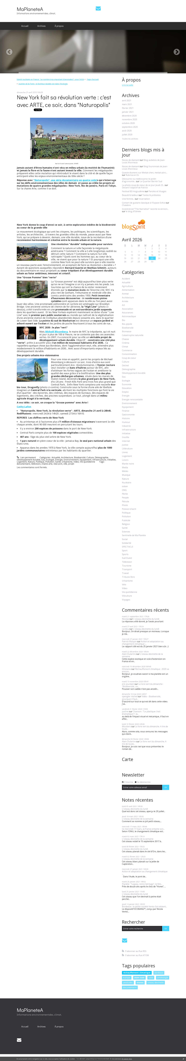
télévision (36, 463)
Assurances (127, 312)
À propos (59, 25)
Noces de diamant (130, 160)
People (125, 497)
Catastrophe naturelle (132, 335)
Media (125, 467)
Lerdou (125, 628)
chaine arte (47, 463)
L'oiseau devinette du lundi (146, 619)
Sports (125, 554)
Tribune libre (128, 577)
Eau (43, 459)
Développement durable (28, 459)
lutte (151, 977)
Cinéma (125, 343)
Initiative (111, 459)
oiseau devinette (156, 982)
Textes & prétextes (151, 195)
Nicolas (125, 619)
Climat (125, 346)
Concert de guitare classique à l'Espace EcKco (143, 202)
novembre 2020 (129, 119)
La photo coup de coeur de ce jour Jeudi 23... (143, 185)
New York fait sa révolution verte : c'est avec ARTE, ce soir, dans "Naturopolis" (64, 101)
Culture (90, 457)
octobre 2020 (128, 123)
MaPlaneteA (30, 8)
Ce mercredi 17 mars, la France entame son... (143, 828)
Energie (59, 459)
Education (126, 388)
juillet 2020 (127, 134)
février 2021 (128, 108)
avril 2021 (126, 100)
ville (65, 463)
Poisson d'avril (129, 509)
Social (124, 539)
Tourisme (126, 565)
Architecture (67, 457)
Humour (126, 422)
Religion (126, 524)
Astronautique (129, 316)
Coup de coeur (129, 358)
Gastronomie (128, 414)
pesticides (128, 982)
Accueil (24, 25)
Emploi (125, 392)
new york (57, 463)
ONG (124, 490)
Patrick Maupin (129, 641)
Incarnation (144, 198)
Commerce (127, 350)
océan (125, 486)
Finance (125, 411)
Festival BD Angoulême (133, 191)
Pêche (125, 494)
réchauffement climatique (136, 972)
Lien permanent (26, 457)
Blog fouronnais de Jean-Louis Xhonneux (145, 167)
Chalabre (126, 205)
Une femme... (128, 198)
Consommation (129, 354)
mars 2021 (127, 104)
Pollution (49, 461)
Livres (125, 452)
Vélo (124, 584)
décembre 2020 (129, 115)
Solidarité (126, 543)
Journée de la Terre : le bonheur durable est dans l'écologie (43, 84)
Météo (125, 471)
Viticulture (127, 596)
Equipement (85, 459)
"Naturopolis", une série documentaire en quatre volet (65, 180)
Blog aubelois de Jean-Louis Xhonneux (143, 161)
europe (126, 977)
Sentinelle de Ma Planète (134, 535)
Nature (31, 461)
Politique (40, 461)
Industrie (126, 426)
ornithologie (162, 977)
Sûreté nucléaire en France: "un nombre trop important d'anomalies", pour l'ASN (50, 79)
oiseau (140, 982)
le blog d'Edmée (133, 211)
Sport (124, 550)
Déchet (125, 365)
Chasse (125, 339)
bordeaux (158, 972)
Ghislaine (126, 669)
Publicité (126, 520)
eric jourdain (128, 684)
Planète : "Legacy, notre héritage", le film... (142, 884)
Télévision (127, 562)
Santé (58, 461)
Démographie (101, 457)
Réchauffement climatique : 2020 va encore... (145, 670)
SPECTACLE (127, 547)
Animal (125, 294)
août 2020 (127, 131)
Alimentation (128, 290)
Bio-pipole (127, 324)
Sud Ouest (127, 558)
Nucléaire (126, 482)
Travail (125, 573)
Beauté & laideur (130, 195)
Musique (126, 475)
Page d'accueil (93, 79)
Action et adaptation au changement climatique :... (143, 642)
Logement (22, 461)
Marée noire (128, 464)
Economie (126, 384)
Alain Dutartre (129, 654)
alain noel (139, 977)
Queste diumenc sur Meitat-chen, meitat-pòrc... (144, 172)
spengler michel (129, 696)
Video (76, 461)
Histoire (126, 418)
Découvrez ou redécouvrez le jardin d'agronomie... (139, 180)
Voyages (126, 599)
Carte (127, 759)
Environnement (71, 459)
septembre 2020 (130, 127)
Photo (125, 505)
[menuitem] (25, 26)
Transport (127, 569)
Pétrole (125, 501)
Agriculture (127, 286)
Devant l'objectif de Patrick (135, 187)
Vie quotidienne (87, 461)
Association (127, 309)
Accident (126, 279)
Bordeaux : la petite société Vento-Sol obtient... (144, 906)
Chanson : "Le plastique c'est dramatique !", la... (141, 712)
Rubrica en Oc (132, 175)
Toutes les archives (130, 139)
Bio (123, 320)
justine (125, 711)
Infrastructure (99, 459)
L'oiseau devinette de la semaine (142, 655)
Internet (126, 441)
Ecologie (50, 459)
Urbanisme (67, 461)
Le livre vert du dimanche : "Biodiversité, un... (142, 685)
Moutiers (126, 726)
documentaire (23, 463)
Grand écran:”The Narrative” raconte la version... (145, 209)
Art (123, 305)
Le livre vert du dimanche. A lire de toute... (145, 727)
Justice (125, 445)
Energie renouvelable (132, 399)
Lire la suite (127, 85)
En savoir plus (127, 1059)
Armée (125, 301)
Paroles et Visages (157, 191)
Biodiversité (80, 457)
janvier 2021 (128, 112)
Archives (41, 25)
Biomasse (126, 331)
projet (71, 463)
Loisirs (125, 460)
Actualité (56, 457)
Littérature (127, 448)
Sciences (126, 531)
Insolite (125, 437)
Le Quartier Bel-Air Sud (151, 181)
